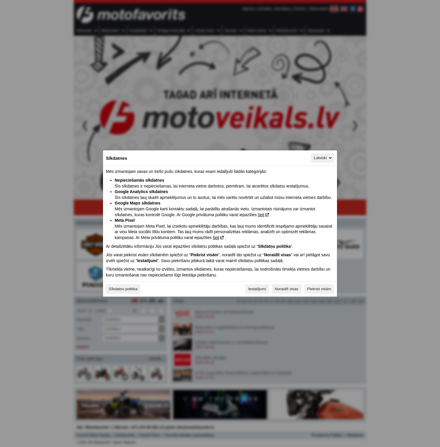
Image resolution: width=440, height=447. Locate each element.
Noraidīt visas (286, 289)
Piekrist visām (319, 289)
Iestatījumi (257, 289)
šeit (261, 214)
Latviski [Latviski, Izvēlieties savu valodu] (323, 158)
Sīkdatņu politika (123, 289)
